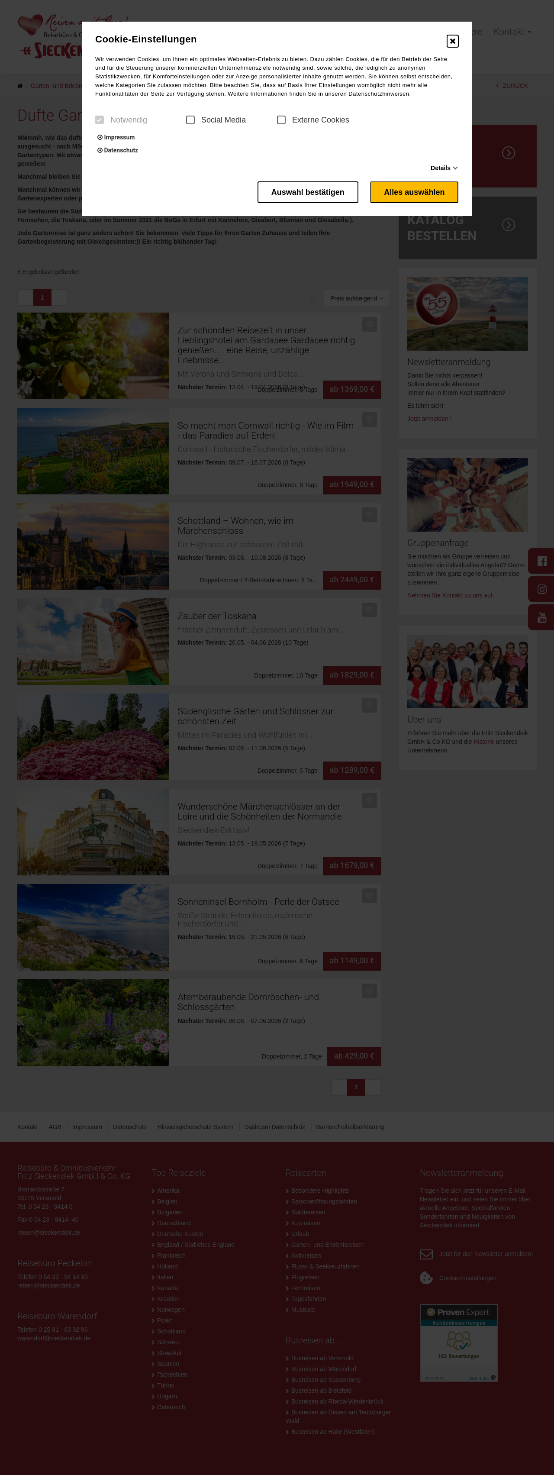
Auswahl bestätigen (307, 191)
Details (441, 168)
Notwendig (121, 120)
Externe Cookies (313, 120)
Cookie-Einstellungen (146, 39)
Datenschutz (117, 150)
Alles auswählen (414, 191)
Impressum (116, 137)
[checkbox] (99, 120)
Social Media (216, 120)
